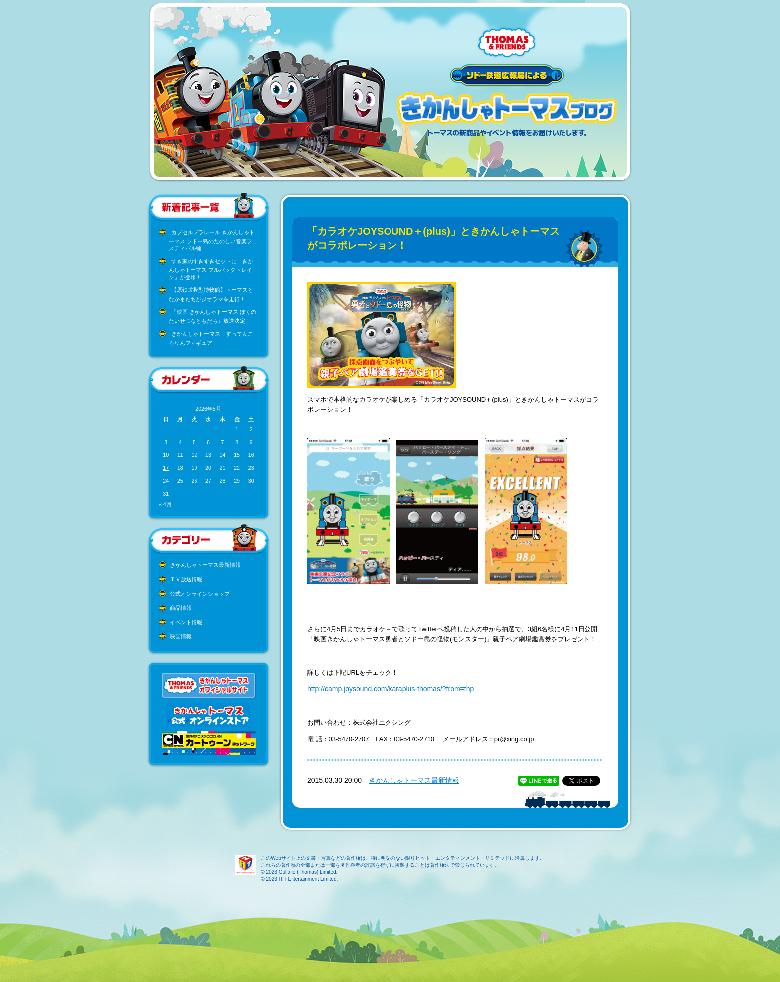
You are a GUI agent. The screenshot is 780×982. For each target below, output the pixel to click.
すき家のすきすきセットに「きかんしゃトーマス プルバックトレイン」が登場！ (211, 269)
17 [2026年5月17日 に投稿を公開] (166, 468)
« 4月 (165, 504)
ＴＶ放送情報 (186, 579)
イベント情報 (186, 622)
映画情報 (181, 636)
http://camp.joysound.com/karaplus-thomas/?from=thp (390, 689)
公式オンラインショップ (200, 594)
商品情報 (181, 608)
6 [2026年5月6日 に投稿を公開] (208, 442)
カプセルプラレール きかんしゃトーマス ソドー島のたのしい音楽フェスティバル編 (213, 240)
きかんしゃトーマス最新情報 (205, 565)
